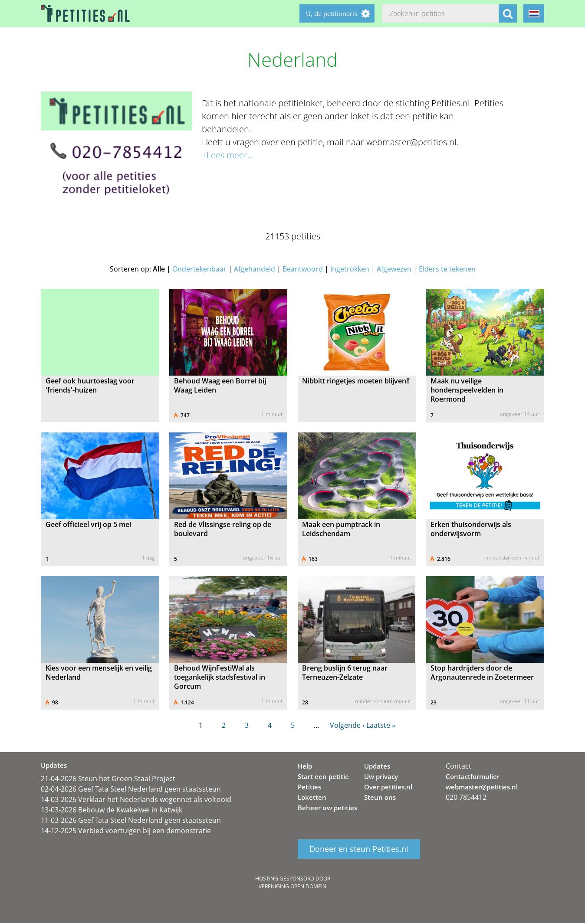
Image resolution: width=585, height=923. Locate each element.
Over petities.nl (388, 786)
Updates (377, 766)
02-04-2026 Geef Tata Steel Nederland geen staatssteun (131, 789)
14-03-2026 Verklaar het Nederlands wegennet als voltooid (136, 799)
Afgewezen (394, 269)
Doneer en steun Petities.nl (358, 849)
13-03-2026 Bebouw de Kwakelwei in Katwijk (111, 810)
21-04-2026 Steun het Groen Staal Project (108, 778)
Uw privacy (381, 776)
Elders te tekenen (447, 269)
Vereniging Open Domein (292, 886)
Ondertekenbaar (199, 269)
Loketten (312, 797)
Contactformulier (473, 776)
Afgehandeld (254, 269)
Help (305, 766)
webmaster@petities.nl (482, 786)
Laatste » (380, 725)
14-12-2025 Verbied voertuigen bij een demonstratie (126, 830)
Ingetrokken (349, 269)
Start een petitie (323, 776)
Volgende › (347, 725)
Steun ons (380, 797)
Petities (309, 786)
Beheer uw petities (327, 807)
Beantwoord (303, 269)
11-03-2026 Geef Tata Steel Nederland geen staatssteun (131, 820)
